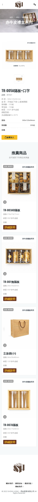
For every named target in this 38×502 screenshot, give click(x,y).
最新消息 (28, 483)
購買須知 (18, 483)
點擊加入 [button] (9, 137)
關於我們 (9, 483)
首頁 (11, 17)
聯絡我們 (18, 487)
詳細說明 (9, 227)
